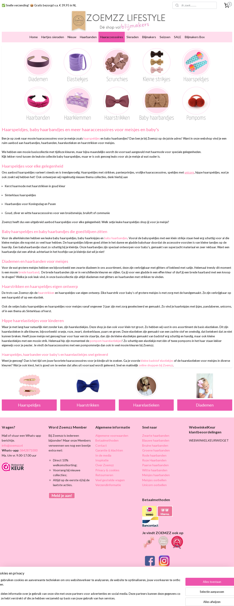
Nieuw (72, 37)
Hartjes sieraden (52, 37)
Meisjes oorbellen (154, 480)
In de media (103, 455)
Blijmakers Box (195, 37)
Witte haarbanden (154, 470)
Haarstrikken (88, 405)
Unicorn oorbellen (154, 485)
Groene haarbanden (156, 450)
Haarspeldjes (29, 405)
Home (34, 37)
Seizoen (165, 37)
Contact (101, 445)
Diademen (205, 405)
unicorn (189, 172)
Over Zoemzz (104, 465)
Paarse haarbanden (155, 465)
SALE (177, 37)
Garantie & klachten (109, 450)
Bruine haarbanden (155, 445)
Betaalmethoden (107, 440)
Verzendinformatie (108, 485)
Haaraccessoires (111, 37)
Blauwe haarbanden (155, 440)
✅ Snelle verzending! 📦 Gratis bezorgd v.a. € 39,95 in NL (39, 5)
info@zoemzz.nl (12, 445)
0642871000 (28, 450)
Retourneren (104, 475)
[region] (87, 589)
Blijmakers (149, 37)
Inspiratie (102, 460)
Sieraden (132, 37)
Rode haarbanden (154, 455)
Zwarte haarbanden (155, 435)
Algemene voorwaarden (111, 435)
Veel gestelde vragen (110, 480)
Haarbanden (88, 37)
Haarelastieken (146, 405)
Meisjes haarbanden (156, 475)
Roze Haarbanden (154, 460)
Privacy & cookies (107, 470)
